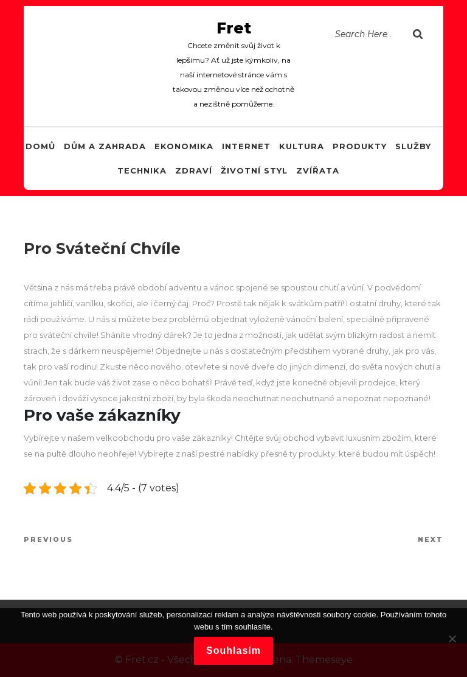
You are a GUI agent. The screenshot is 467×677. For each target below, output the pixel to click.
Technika (142, 170)
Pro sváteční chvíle (102, 248)
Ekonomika (183, 146)
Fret (233, 28)
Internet (246, 146)
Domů (40, 146)
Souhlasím (233, 650)
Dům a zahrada (105, 146)
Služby (413, 146)
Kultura (301, 146)
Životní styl (254, 170)
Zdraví (193, 170)
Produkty (360, 146)
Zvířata (317, 170)
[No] (452, 639)
